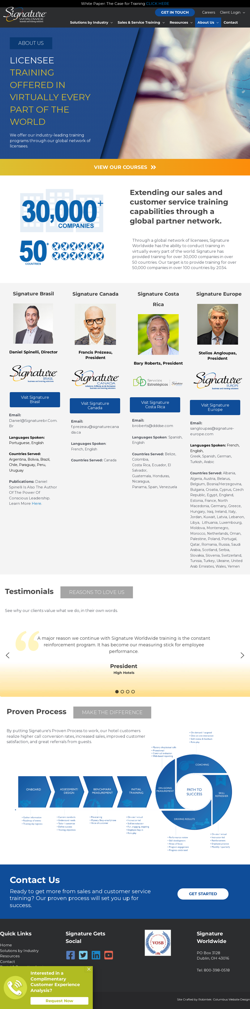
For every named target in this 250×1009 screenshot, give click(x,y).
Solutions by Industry (19, 950)
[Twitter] (83, 955)
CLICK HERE (157, 3)
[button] (175, 13)
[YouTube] (109, 955)
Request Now (59, 1001)
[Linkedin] (96, 955)
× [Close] (89, 969)
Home (6, 945)
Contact (7, 961)
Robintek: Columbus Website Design (224, 999)
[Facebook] (70, 955)
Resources (10, 956)
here (36, 503)
